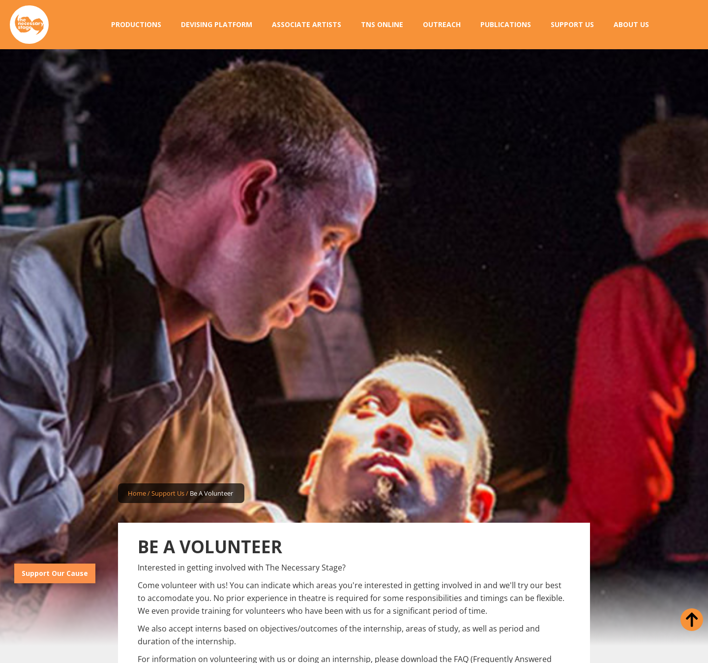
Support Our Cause (55, 573)
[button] (136, 24)
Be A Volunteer (211, 493)
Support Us (167, 493)
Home (137, 493)
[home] (29, 24)
